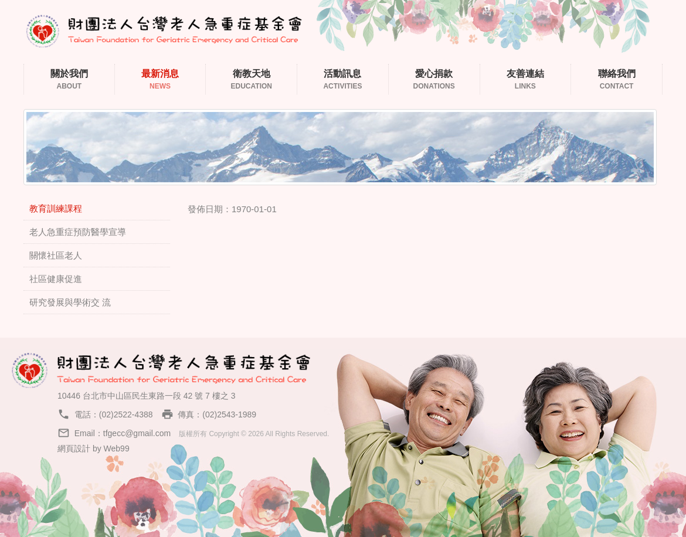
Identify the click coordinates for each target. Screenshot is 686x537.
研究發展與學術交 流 (70, 302)
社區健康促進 (55, 279)
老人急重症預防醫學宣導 (77, 232)
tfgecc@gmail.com (137, 433)
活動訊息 (342, 80)
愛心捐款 (434, 80)
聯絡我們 (616, 80)
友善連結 (525, 80)
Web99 (117, 448)
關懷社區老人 (55, 255)
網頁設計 (73, 448)
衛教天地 (251, 80)
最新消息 (160, 80)
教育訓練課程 (55, 208)
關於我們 (69, 80)
